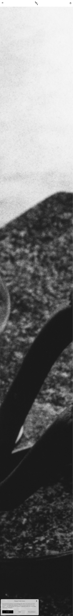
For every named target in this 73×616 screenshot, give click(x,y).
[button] (36, 601)
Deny (20, 611)
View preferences (31, 611)
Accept (7, 611)
